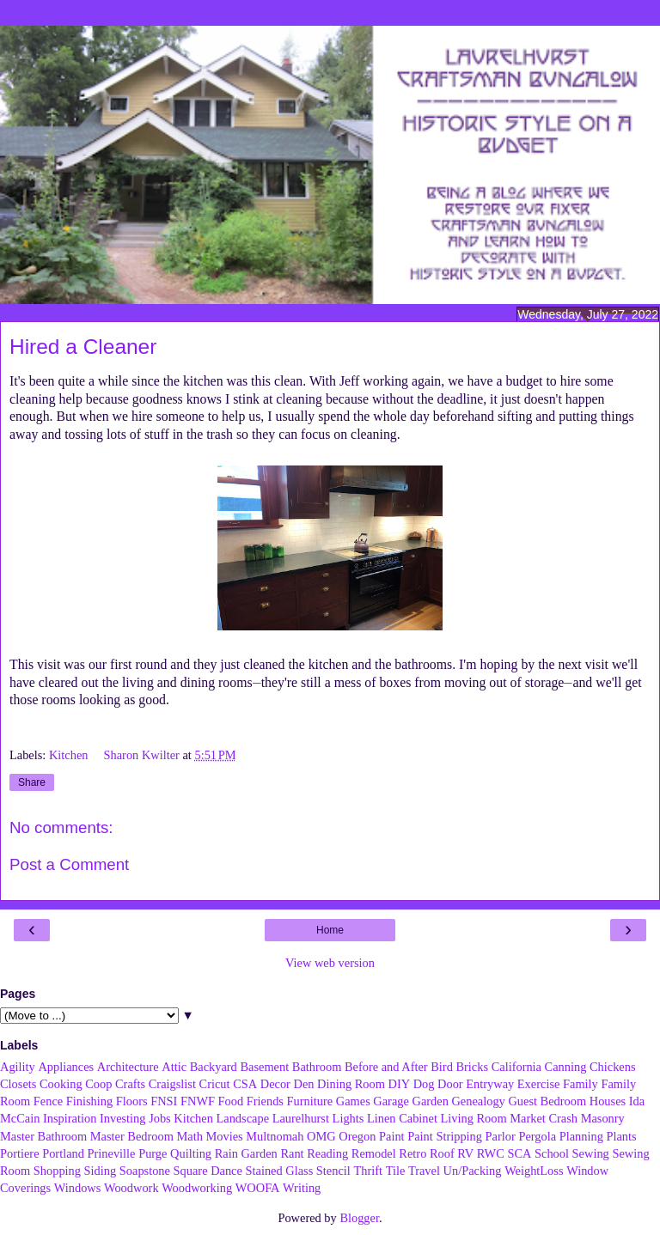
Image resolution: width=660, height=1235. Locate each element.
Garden (430, 1101)
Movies (223, 1136)
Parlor (501, 1136)
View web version (330, 963)
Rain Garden (246, 1153)
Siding (100, 1170)
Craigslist (172, 1084)
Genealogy (477, 1101)
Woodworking (197, 1188)
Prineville (112, 1153)
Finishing (89, 1101)
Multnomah (274, 1136)
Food (231, 1101)
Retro (412, 1153)
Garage (391, 1101)
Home (330, 930)
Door (450, 1084)
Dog (424, 1084)
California (516, 1067)
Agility (17, 1067)
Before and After (386, 1067)
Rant (291, 1153)
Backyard (213, 1067)
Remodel (373, 1153)
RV (465, 1153)
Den (304, 1084)
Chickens (613, 1067)
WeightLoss (533, 1170)
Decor (275, 1084)
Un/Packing (472, 1170)
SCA (519, 1153)
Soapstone (144, 1170)
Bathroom (317, 1067)
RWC (490, 1153)
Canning (566, 1067)
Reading (327, 1153)
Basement (264, 1067)
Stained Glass (280, 1170)
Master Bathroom (43, 1136)
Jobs (160, 1118)
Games (353, 1101)
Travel (424, 1170)
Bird (442, 1067)
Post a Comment (69, 864)
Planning (581, 1136)
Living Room (474, 1118)
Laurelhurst (300, 1118)
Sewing (590, 1153)
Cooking (61, 1084)
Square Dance (208, 1170)
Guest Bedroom (547, 1101)
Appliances (66, 1067)
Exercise (538, 1084)
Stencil (333, 1170)
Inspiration (69, 1118)
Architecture (128, 1067)
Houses (608, 1101)
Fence (48, 1101)
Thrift (367, 1170)
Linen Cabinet (402, 1118)
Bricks (471, 1067)
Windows (77, 1188)
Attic (174, 1067)
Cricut (214, 1084)
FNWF (197, 1101)
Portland (63, 1153)
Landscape (243, 1118)
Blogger (359, 1218)
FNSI (163, 1101)
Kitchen (70, 755)
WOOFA (257, 1188)
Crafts (130, 1084)
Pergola (537, 1136)
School (552, 1153)
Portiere (20, 1153)
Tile (396, 1170)
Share (32, 782)
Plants (621, 1136)
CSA (245, 1084)
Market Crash (544, 1118)
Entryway (490, 1084)
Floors (132, 1101)
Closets (18, 1084)
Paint (392, 1136)
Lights (348, 1118)
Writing (302, 1188)
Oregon (357, 1136)
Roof (442, 1153)
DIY (399, 1084)
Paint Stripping (444, 1136)
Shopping (57, 1170)
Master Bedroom (132, 1136)
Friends (265, 1101)
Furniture (310, 1101)
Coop (98, 1084)
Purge (152, 1153)
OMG (321, 1136)
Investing (123, 1118)
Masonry (603, 1118)
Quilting (190, 1153)
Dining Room (351, 1084)
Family (580, 1084)
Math (189, 1136)
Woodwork (131, 1188)
